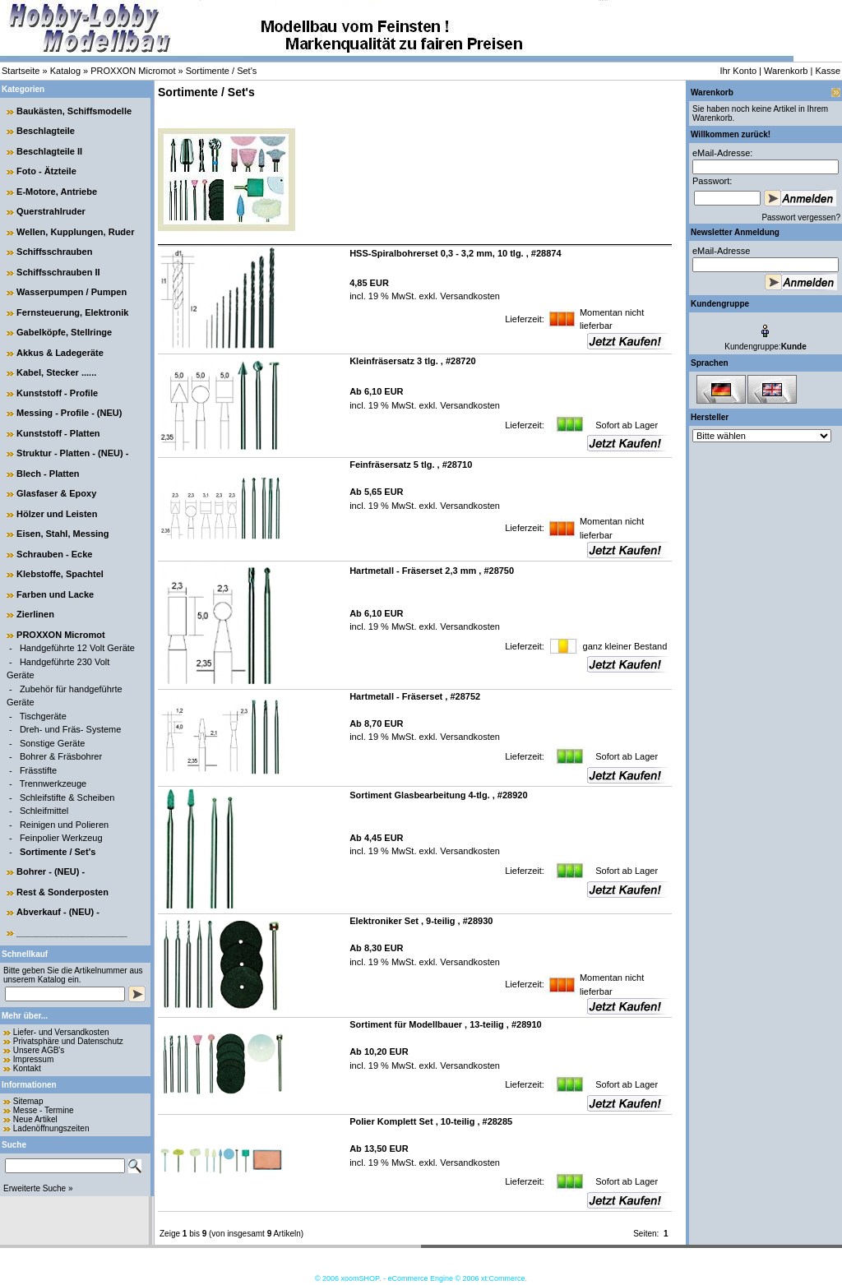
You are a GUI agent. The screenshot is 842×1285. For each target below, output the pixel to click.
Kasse (827, 71)
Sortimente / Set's (221, 71)
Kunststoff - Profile (57, 393)
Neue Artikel (35, 1119)
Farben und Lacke (55, 594)
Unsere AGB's (39, 1050)
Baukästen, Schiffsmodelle (74, 111)
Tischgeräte (43, 716)
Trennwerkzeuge (53, 783)
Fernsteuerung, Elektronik (72, 312)
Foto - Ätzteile (46, 171)
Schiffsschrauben (54, 252)
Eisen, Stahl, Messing (62, 533)
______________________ (71, 932)
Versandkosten (468, 296)
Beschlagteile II (49, 151)
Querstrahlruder (51, 211)
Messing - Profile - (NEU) (69, 413)
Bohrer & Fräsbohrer (61, 756)
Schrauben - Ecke (54, 554)
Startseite (20, 71)
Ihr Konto (737, 71)
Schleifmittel (44, 811)
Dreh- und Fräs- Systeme (70, 729)
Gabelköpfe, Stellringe (64, 332)
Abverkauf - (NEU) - (57, 912)
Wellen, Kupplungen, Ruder (75, 232)
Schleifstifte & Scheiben (67, 797)
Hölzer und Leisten (56, 514)
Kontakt (27, 1068)
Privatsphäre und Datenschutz (68, 1041)
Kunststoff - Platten (57, 433)
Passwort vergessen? (800, 217)
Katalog (65, 71)
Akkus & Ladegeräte (60, 353)
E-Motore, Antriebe (56, 191)
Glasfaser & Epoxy (56, 493)
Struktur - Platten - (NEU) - (72, 453)
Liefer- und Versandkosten (61, 1032)
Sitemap (28, 1101)
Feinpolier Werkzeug (61, 838)
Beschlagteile (45, 131)
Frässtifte (38, 770)
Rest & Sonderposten (62, 892)
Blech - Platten (47, 473)
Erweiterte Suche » (38, 1188)
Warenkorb (785, 71)
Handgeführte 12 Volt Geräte (77, 648)
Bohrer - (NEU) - (50, 871)
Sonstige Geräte (53, 743)
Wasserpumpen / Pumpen (71, 292)
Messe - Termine (43, 1110)
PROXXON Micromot (132, 71)
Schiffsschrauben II (57, 272)
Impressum (33, 1059)
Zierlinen (35, 614)
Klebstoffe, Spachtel (60, 574)
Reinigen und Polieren (64, 825)
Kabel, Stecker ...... (56, 372)
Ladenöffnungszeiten (51, 1128)
